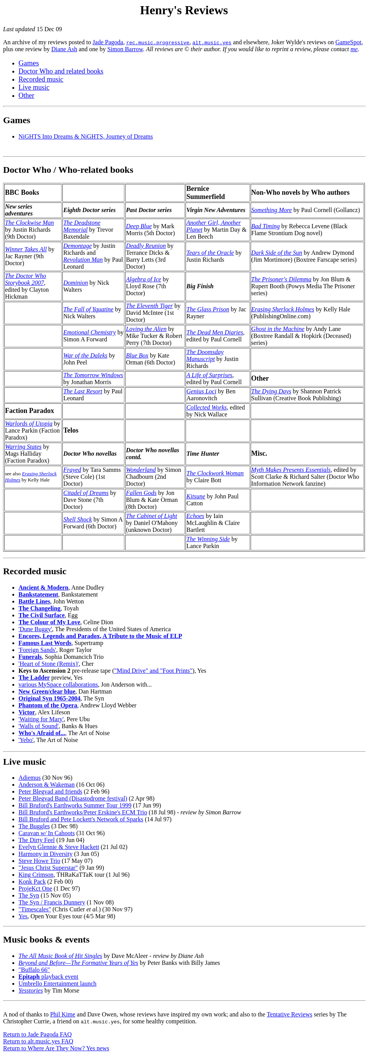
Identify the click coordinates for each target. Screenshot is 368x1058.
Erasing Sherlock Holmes (282, 309)
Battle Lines (34, 601)
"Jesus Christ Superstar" (48, 867)
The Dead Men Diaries (214, 332)
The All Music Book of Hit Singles (60, 956)
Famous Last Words (45, 643)
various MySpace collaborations (58, 684)
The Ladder (34, 677)
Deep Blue (139, 226)
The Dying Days (271, 391)
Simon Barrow (125, 49)
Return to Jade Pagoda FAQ (37, 1034)
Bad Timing (265, 226)
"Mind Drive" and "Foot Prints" (153, 670)
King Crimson (36, 874)
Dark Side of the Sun (276, 252)
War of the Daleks (85, 355)
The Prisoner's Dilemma (281, 279)
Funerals (30, 657)
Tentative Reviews (289, 1014)
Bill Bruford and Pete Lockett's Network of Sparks (80, 819)
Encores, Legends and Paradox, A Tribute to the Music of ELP (100, 636)
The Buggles (34, 826)
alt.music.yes (211, 42)
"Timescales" (34, 909)
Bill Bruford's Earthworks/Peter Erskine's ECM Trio (82, 812)
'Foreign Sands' (37, 650)
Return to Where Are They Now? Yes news (56, 1048)
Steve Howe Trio (39, 860)
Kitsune (195, 496)
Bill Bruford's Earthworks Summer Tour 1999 (74, 805)
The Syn (28, 895)
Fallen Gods (141, 493)
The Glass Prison (207, 309)
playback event (48, 976)
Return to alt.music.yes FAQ (38, 1041)
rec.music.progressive (157, 42)
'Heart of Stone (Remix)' (48, 663)
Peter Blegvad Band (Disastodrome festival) (72, 798)
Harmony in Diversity (45, 854)
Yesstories (30, 990)
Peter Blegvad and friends (50, 791)
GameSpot (348, 42)
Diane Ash (64, 49)
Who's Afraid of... (41, 733)
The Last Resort (82, 391)
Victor (26, 712)
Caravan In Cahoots (46, 833)
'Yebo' (25, 740)
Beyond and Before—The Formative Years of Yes (78, 962)
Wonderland (141, 469)
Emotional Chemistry (89, 332)
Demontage (77, 245)
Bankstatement (38, 594)
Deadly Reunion (146, 245)
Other (26, 95)
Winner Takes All (26, 249)
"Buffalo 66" (34, 969)
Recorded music (40, 79)
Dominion (75, 282)
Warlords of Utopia (28, 423)
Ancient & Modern (43, 587)
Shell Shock (77, 519)
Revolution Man (83, 259)
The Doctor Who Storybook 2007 (25, 279)
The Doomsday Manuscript (204, 355)
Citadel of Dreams (86, 493)
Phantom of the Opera (47, 705)
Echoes (195, 516)
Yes (22, 916)
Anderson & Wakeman (46, 784)
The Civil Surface (41, 615)
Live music (33, 87)
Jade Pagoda (107, 42)
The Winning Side (208, 539)
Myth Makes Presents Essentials (291, 469)
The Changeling (39, 608)
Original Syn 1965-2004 (49, 698)
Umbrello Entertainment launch (57, 983)
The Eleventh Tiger (149, 306)
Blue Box (137, 355)
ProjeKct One (35, 888)
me (354, 49)
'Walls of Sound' (38, 726)
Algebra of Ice (143, 279)
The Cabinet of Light (151, 516)
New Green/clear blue (46, 691)
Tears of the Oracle (210, 252)
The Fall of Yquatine (88, 309)
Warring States (23, 446)
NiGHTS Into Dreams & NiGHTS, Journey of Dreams (85, 136)
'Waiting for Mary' (41, 719)
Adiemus (29, 777)
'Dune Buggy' (35, 629)
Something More (271, 210)
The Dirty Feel (36, 840)
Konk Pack (32, 881)
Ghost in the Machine (277, 329)
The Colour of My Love (49, 622)
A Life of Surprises (209, 375)
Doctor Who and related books (61, 71)
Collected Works (206, 407)
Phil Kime (62, 1014)
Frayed (72, 469)
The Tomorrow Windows (93, 375)
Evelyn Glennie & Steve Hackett (58, 847)
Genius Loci (201, 391)
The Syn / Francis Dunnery (51, 902)
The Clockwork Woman (215, 473)
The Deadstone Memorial (81, 226)
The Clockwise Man (29, 222)
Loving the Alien (146, 329)
